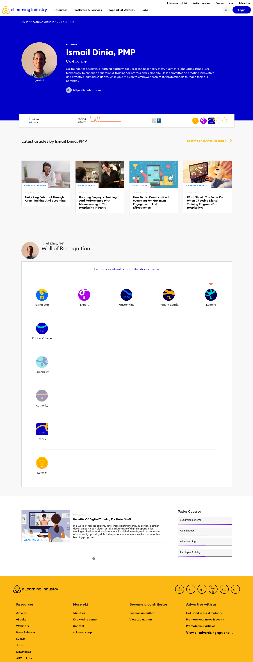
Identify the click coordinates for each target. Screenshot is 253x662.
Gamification (139, 185)
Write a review (201, 3)
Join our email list (177, 3)
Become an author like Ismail (206, 140)
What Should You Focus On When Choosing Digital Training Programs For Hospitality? (205, 202)
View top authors (140, 619)
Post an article (224, 3)
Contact (78, 626)
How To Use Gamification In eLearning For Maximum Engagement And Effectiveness (151, 202)
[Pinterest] (224, 589)
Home (24, 22)
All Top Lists (24, 658)
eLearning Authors (42, 22)
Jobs (19, 645)
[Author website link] (69, 90)
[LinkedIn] (201, 589)
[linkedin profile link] (159, 120)
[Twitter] (190, 589)
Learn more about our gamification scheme (126, 269)
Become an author (142, 613)
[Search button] (226, 9)
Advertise (244, 3)
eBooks (21, 619)
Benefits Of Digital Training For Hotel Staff (102, 519)
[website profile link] (154, 120)
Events (20, 639)
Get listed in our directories (204, 613)
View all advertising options (209, 633)
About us (79, 613)
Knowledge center (85, 619)
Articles (21, 613)
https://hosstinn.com (87, 90)
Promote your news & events (205, 619)
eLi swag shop (82, 632)
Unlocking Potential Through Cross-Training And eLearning (45, 198)
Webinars (22, 626)
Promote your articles (200, 626)
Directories (23, 652)
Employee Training (35, 185)
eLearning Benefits (197, 185)
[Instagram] (235, 589)
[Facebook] (179, 589)
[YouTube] (213, 589)
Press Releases (25, 632)
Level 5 (39, 80)
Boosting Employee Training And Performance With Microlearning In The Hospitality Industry (98, 202)
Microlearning (87, 185)
